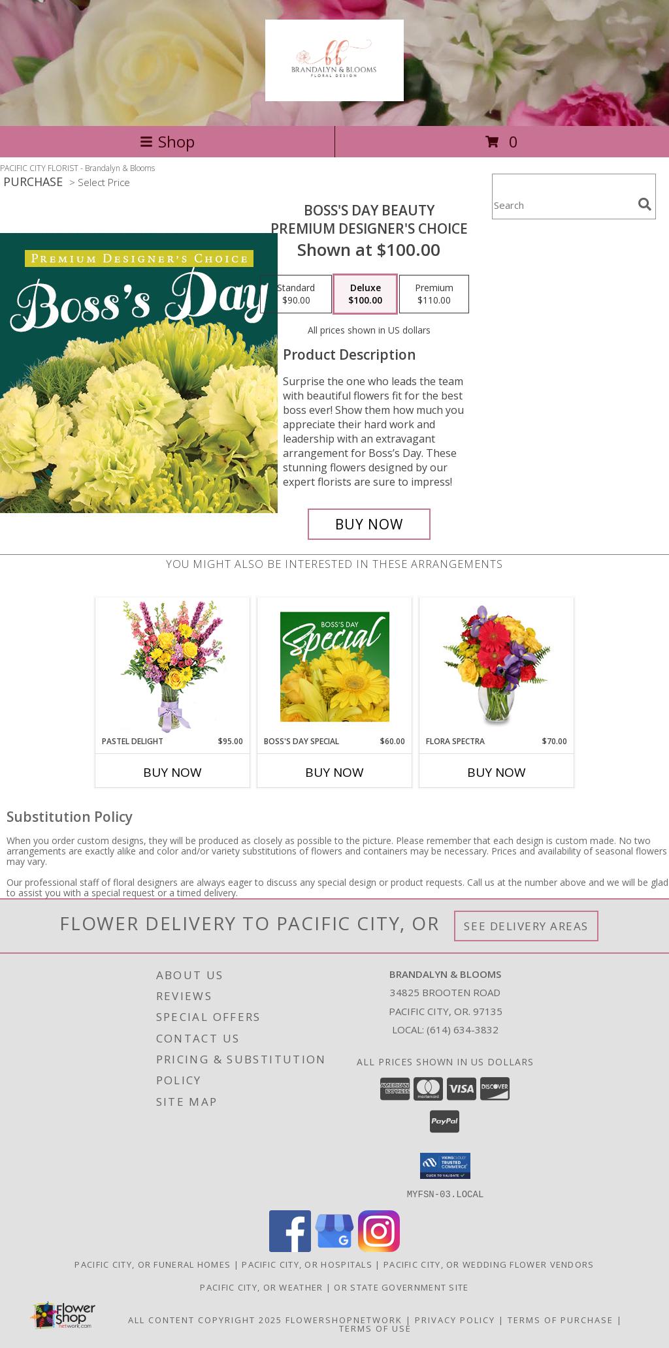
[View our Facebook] (290, 1248)
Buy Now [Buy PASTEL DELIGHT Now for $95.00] (172, 772)
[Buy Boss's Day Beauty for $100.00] (369, 524)
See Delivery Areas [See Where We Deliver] (526, 925)
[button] (445, 1166)
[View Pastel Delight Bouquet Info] (172, 667)
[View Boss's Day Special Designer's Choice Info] (334, 666)
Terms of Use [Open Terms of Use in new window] (375, 1328)
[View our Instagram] (379, 1248)
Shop (167, 141)
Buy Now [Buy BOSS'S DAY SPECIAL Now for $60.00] (334, 772)
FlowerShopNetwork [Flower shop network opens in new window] (344, 1319)
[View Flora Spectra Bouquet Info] (496, 666)
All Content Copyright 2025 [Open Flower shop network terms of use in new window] (205, 1319)
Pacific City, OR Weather (261, 1287)
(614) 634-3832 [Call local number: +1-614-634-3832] (462, 1029)
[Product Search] (562, 205)
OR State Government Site (401, 1287)
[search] (644, 204)
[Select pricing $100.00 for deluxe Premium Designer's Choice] (365, 294)
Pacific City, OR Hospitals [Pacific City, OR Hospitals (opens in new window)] (307, 1264)
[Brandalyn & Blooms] (334, 94)
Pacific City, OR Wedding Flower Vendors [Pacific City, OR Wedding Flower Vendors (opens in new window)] (489, 1264)
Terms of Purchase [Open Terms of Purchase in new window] (560, 1319)
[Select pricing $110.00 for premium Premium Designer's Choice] (434, 294)
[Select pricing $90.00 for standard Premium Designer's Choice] (296, 294)
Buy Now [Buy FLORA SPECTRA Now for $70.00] (496, 772)
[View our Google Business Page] (334, 1248)
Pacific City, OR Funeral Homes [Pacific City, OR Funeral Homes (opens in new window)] (152, 1264)
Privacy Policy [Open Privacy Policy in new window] (455, 1319)
